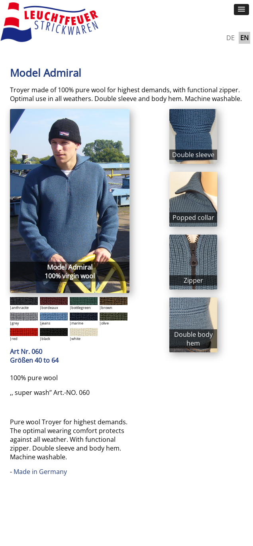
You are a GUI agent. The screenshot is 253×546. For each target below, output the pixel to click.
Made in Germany (40, 471)
